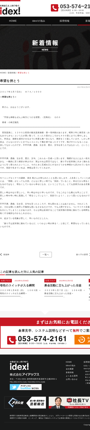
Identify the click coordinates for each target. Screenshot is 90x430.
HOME (13, 21)
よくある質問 (72, 376)
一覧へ (45, 254)
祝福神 (6, 254)
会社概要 (70, 369)
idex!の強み (38, 21)
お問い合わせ (72, 379)
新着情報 (12, 73)
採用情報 (65, 21)
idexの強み (71, 365)
